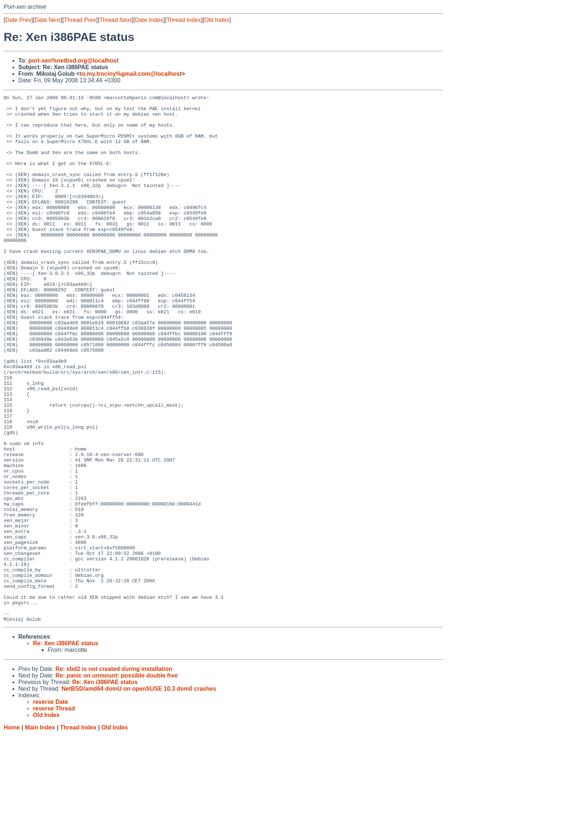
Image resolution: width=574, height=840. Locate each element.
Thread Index (184, 20)
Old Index (216, 20)
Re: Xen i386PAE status (65, 749)
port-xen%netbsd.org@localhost (73, 60)
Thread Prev (80, 20)
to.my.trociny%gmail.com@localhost (131, 74)
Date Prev (18, 20)
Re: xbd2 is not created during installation (113, 774)
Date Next (47, 20)
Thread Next (115, 20)
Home (12, 833)
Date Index (149, 20)
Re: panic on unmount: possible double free (116, 781)
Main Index (40, 833)
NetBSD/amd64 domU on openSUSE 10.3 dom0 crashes (138, 794)
